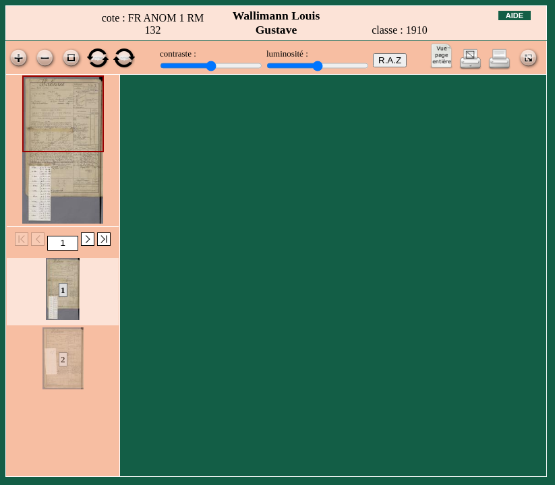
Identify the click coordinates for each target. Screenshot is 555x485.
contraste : (178, 53)
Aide (514, 15)
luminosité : (287, 53)
